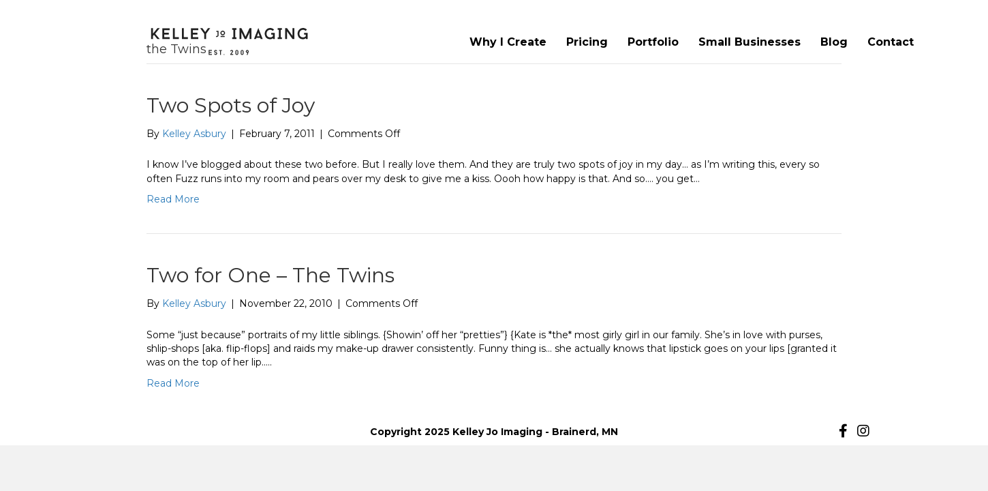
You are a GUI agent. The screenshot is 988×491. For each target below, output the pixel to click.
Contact (890, 41)
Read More (173, 199)
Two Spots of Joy (230, 105)
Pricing (587, 41)
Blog (834, 41)
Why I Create (507, 41)
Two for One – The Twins (270, 275)
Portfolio (653, 41)
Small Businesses (749, 41)
